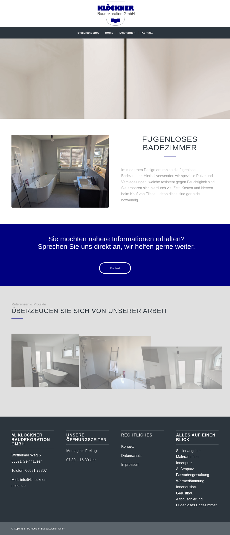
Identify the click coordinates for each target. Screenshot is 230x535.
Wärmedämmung (190, 481)
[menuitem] (88, 32)
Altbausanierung (189, 499)
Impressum (130, 464)
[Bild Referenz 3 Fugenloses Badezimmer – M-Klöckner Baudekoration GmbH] (117, 361)
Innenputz (184, 463)
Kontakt (127, 446)
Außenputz (185, 469)
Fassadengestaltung (192, 475)
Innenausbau (186, 487)
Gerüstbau (184, 493)
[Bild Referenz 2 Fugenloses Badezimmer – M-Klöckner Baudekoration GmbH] (46, 361)
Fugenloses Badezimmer (196, 505)
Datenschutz (131, 456)
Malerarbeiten (187, 457)
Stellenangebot (188, 451)
